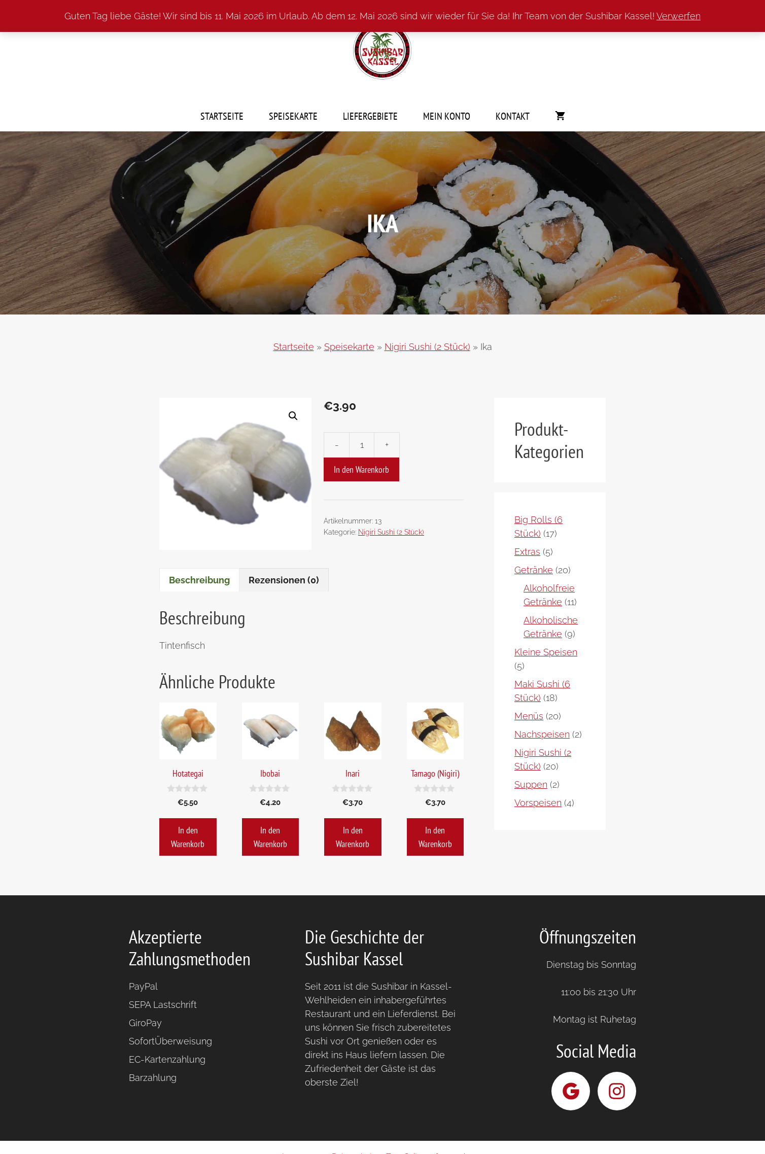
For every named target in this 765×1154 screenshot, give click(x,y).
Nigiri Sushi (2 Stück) (427, 346)
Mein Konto (446, 116)
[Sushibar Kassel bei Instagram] (617, 1091)
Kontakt (513, 116)
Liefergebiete (370, 116)
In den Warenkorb (361, 469)
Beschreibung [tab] (199, 580)
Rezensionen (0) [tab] (284, 580)
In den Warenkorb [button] (187, 837)
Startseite (222, 116)
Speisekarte (293, 116)
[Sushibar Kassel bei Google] (570, 1091)
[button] (293, 416)
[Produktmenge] (361, 445)
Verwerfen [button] (678, 16)
